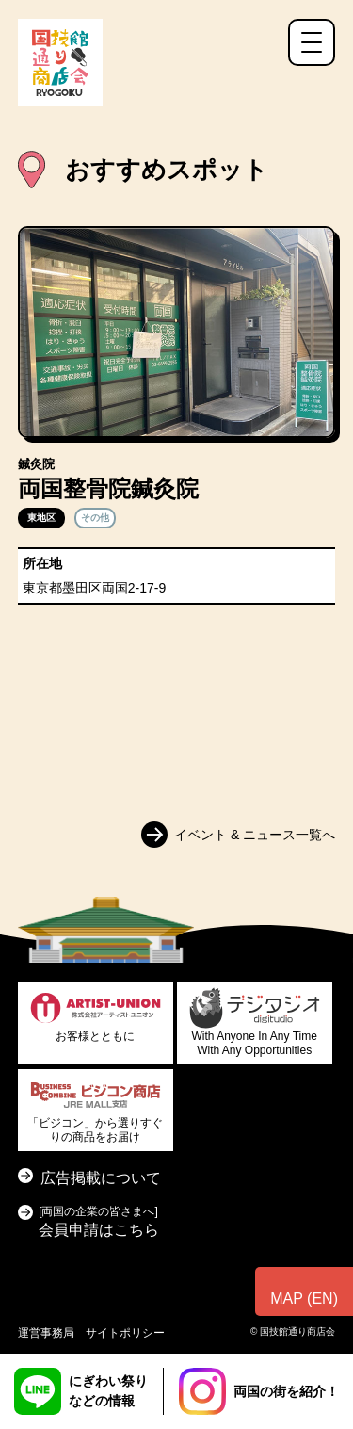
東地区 (41, 517)
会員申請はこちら (99, 1219)
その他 (95, 517)
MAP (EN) (304, 1299)
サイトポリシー (125, 1333)
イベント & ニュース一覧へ (254, 834)
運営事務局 (46, 1333)
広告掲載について (100, 1178)
